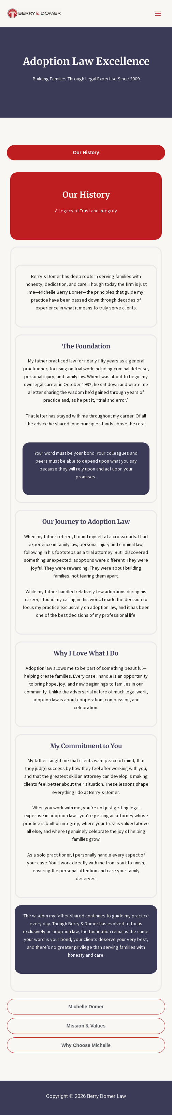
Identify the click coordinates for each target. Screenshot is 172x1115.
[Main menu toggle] (158, 13)
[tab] (86, 152)
